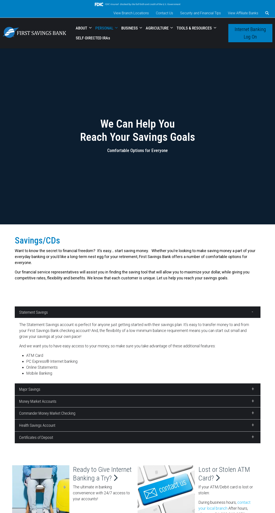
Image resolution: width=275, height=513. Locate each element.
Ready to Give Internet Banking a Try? (102, 473)
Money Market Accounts (37, 401)
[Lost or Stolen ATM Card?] (166, 490)
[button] (267, 13)
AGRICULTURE (158, 28)
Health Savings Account (37, 425)
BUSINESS (130, 28)
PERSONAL (104, 28)
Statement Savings (33, 312)
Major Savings (29, 389)
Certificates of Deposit (36, 437)
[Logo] (34, 33)
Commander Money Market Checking (47, 413)
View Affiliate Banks (243, 13)
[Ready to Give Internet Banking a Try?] (40, 490)
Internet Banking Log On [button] (250, 33)
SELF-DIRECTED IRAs (93, 37)
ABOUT (82, 28)
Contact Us (164, 13)
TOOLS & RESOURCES (195, 28)
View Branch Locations (131, 13)
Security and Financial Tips (200, 13)
